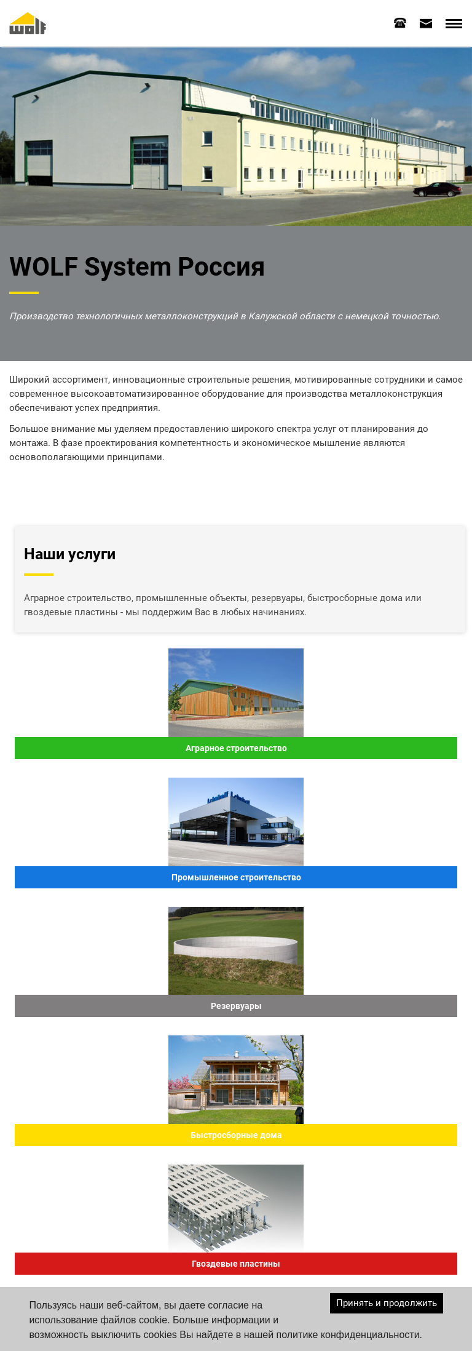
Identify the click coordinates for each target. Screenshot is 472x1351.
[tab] (400, 23)
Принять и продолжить (386, 1303)
